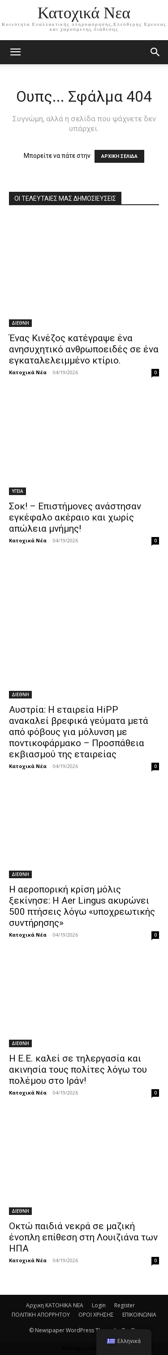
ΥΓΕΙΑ (17, 491)
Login (99, 1305)
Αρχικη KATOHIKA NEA (54, 1305)
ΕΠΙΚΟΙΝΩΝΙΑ (139, 1314)
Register (124, 1305)
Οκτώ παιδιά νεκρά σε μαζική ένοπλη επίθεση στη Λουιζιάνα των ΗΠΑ (83, 1237)
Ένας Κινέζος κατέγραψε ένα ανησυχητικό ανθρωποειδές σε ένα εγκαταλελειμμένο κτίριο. (84, 349)
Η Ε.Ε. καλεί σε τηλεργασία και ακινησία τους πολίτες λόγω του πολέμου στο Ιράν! (78, 1069)
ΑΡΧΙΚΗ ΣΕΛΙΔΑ (119, 156)
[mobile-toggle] (15, 52)
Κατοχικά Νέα (28, 372)
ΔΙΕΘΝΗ (20, 323)
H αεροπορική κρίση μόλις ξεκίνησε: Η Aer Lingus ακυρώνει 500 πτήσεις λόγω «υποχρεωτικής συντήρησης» (82, 906)
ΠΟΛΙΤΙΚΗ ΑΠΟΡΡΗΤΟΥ (41, 1314)
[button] (155, 52)
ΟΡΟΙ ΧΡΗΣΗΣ (96, 1314)
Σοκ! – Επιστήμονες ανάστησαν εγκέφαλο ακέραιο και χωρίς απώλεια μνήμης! (75, 517)
